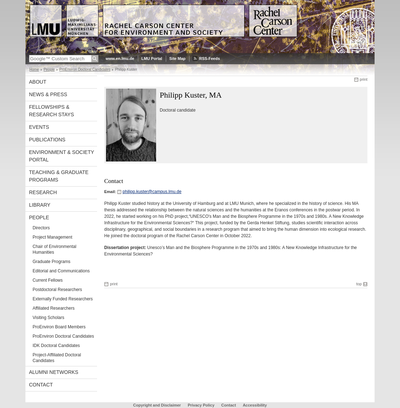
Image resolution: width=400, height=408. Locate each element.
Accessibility (255, 405)
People (49, 69)
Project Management (52, 237)
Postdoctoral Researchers (57, 289)
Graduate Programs (51, 261)
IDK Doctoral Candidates (56, 345)
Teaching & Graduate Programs (58, 176)
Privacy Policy (201, 405)
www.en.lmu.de (120, 58)
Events (39, 127)
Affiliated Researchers (53, 308)
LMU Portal (151, 58)
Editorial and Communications (61, 270)
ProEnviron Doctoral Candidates (85, 69)
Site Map (177, 58)
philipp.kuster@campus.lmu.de (151, 191)
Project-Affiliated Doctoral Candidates (57, 357)
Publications (47, 139)
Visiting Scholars (48, 317)
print (363, 79)
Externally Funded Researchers (63, 298)
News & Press (48, 94)
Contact (41, 385)
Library (39, 205)
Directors (41, 227)
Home (34, 69)
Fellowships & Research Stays (51, 110)
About (37, 82)
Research (43, 192)
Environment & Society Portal (61, 156)
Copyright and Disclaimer (157, 405)
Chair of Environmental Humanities (54, 249)
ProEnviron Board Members (59, 326)
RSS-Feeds (209, 58)
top (359, 284)
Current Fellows (48, 280)
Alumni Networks (53, 372)
